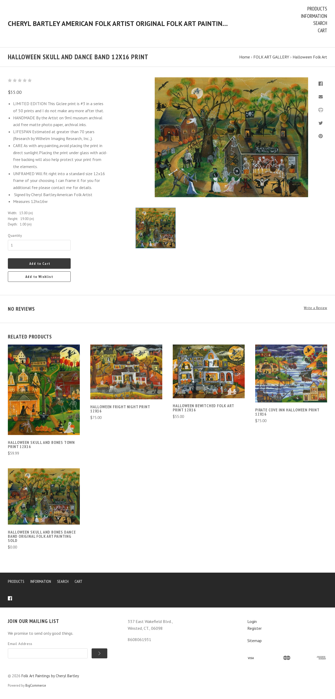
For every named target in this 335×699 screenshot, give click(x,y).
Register (254, 628)
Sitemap (254, 640)
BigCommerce (35, 685)
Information (314, 16)
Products (317, 8)
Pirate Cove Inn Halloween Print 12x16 (287, 412)
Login (252, 621)
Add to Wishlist (39, 276)
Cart (322, 30)
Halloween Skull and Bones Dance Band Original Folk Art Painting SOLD (42, 536)
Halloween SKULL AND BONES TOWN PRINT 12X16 (41, 444)
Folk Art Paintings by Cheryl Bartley (50, 675)
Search (320, 23)
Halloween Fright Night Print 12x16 (120, 408)
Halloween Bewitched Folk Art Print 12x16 (203, 407)
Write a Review (315, 308)
